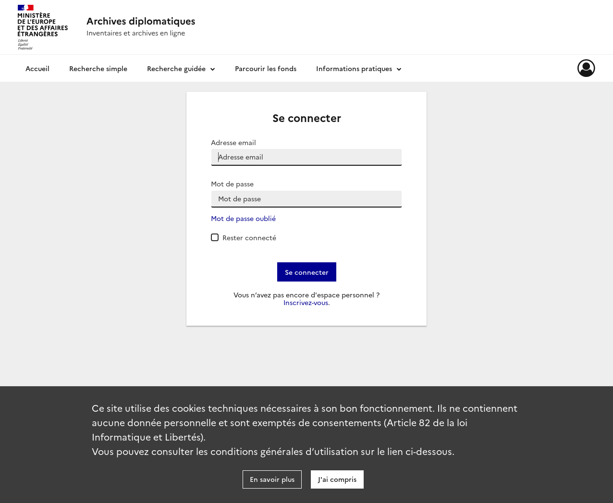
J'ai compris (337, 479)
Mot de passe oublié (243, 218)
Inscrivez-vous (305, 302)
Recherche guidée (176, 68)
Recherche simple (98, 68)
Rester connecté (249, 237)
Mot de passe (232, 183)
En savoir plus (272, 479)
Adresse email (233, 142)
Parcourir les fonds (265, 68)
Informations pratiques (354, 68)
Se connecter (307, 272)
